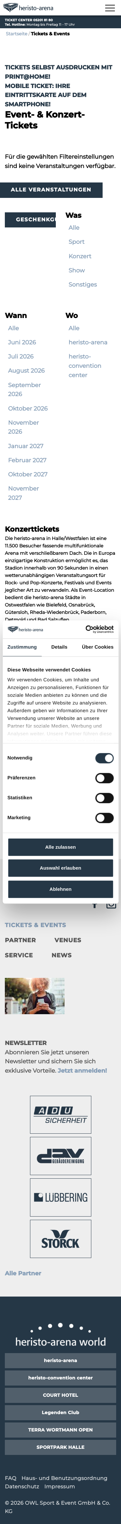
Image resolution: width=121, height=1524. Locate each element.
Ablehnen (60, 889)
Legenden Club (60, 1412)
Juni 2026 (22, 342)
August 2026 (26, 370)
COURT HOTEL (60, 1395)
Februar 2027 (27, 460)
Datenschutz (22, 1487)
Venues (68, 940)
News (62, 955)
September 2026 (24, 390)
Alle (74, 227)
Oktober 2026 (27, 408)
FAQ (10, 1478)
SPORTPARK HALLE (60, 1447)
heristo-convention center (85, 366)
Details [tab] (59, 647)
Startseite (16, 34)
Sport (77, 241)
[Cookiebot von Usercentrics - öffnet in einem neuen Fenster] (86, 629)
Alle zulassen (60, 847)
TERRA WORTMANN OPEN (60, 1430)
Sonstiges (83, 284)
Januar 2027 (25, 446)
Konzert (80, 256)
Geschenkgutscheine (36, 220)
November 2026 (23, 427)
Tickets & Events (35, 925)
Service (19, 955)
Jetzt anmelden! (82, 1070)
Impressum (59, 1487)
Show (77, 270)
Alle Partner (23, 1273)
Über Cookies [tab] (98, 647)
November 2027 (23, 493)
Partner (20, 940)
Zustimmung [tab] (22, 647)
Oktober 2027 (27, 474)
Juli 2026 (21, 356)
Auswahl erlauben (60, 868)
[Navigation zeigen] (109, 8)
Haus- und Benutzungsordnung (64, 1478)
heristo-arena (88, 342)
